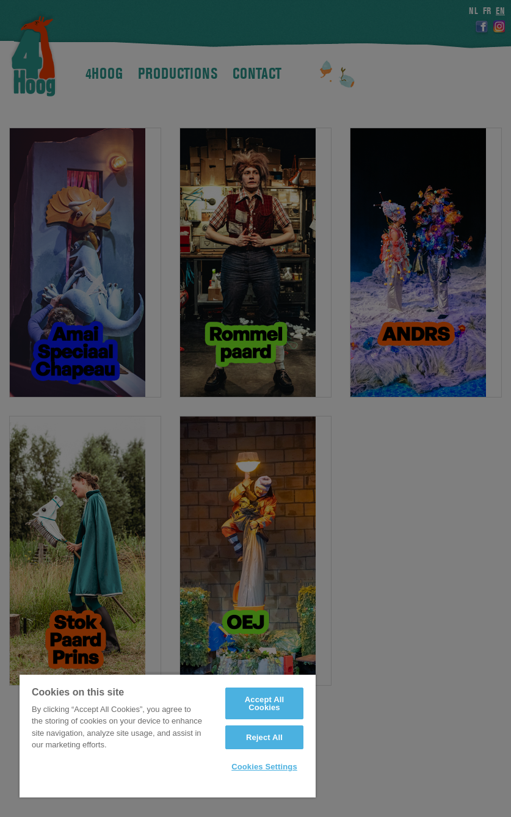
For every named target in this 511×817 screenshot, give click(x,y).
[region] (168, 735)
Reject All (264, 737)
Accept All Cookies (264, 703)
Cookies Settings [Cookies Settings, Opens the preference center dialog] (264, 766)
